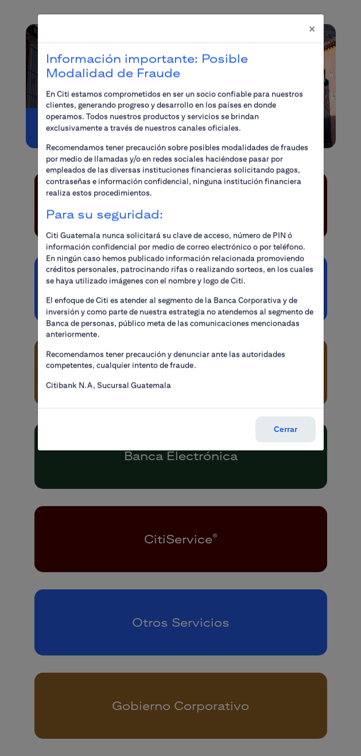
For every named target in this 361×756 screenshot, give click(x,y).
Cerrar (285, 422)
